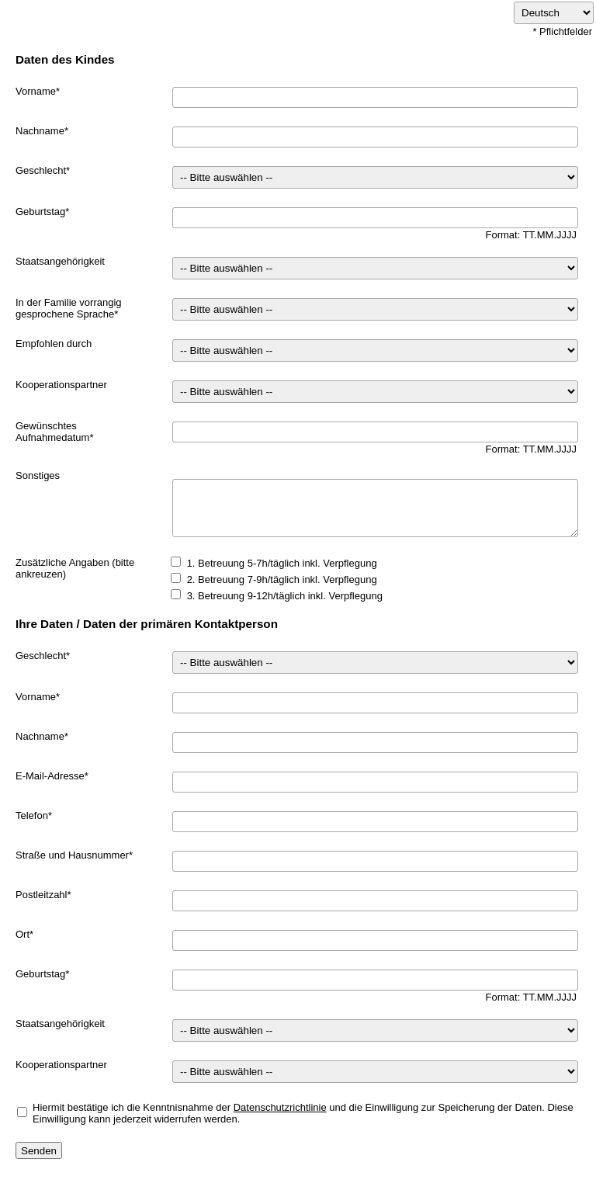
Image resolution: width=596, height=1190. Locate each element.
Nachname (40, 131)
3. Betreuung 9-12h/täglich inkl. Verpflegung (285, 596)
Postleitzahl (41, 894)
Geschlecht (41, 170)
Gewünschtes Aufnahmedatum (52, 431)
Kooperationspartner (61, 384)
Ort (22, 934)
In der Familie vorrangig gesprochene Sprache (69, 308)
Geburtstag (40, 211)
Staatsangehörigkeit (60, 261)
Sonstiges (38, 475)
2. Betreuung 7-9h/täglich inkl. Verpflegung (282, 579)
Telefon (32, 815)
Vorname (36, 91)
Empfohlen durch (54, 343)
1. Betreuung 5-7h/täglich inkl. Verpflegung (282, 563)
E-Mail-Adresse (50, 776)
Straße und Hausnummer (72, 855)
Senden (39, 1151)
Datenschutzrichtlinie (280, 1107)
